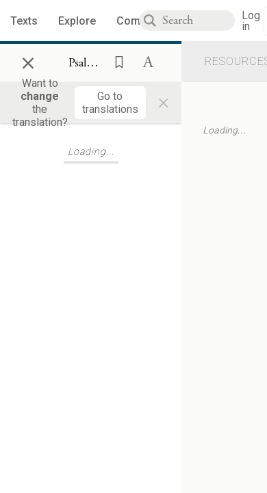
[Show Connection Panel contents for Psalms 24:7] (86, 63)
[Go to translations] (110, 102)
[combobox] (198, 20)
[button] (115, 61)
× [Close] (28, 61)
